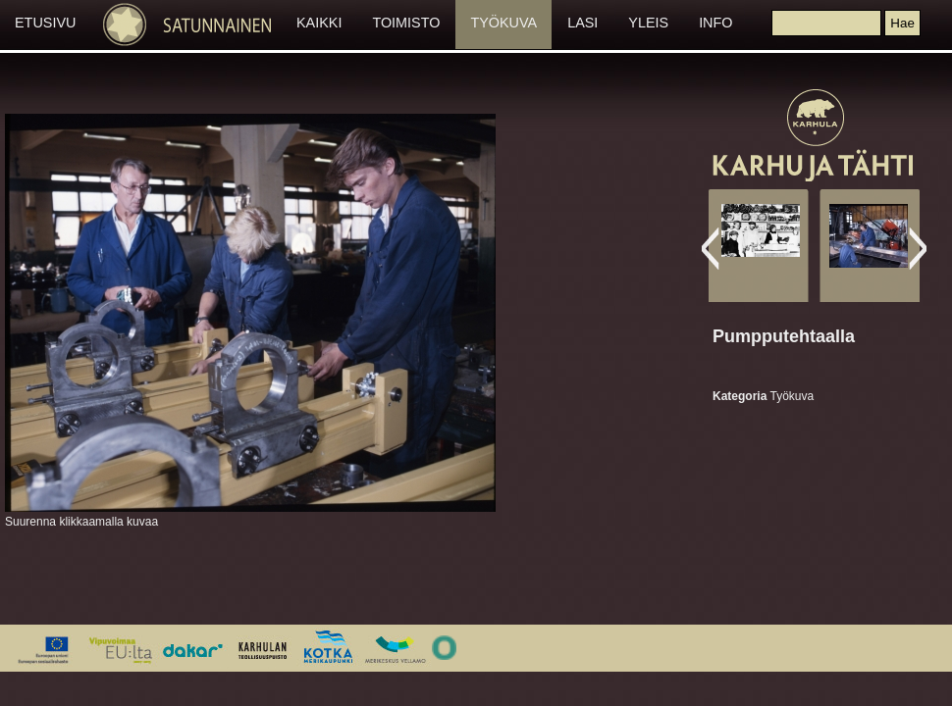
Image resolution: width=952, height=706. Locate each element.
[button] (902, 23)
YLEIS (648, 22)
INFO (715, 22)
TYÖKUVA (503, 22)
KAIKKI (319, 22)
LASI (582, 22)
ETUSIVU (45, 22)
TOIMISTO (406, 22)
